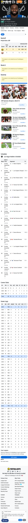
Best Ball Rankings (19, 486)
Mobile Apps (18, 501)
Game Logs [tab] (10, 30)
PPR (2, 34)
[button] (25, 34)
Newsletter (3, 503)
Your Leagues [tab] (17, 30)
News (2, 499)
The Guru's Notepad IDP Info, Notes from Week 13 (19, 118)
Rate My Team (4, 491)
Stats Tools (17, 493)
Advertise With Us (19, 497)
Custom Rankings (5, 487)
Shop (16, 499)
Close (24, 520)
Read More (22, 104)
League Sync (4, 480)
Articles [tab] (17, 27)
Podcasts (3, 501)
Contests (17, 508)
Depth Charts (18, 488)
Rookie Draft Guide (5, 505)
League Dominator (5, 484)
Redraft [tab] (2, 27)
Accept (20, 520)
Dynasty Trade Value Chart (20, 483)
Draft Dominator (4, 482)
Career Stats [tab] (4, 30)
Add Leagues (14, 457)
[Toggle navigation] (25, 1)
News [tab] (23, 30)
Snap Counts (18, 490)
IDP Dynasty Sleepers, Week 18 (10, 101)
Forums (16, 505)
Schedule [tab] (22, 27)
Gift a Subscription (19, 503)
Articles (2, 497)
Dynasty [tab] (12, 27)
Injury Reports (4, 508)
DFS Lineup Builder (19, 480)
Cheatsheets (4, 489)
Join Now (19, 1)
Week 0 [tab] (7, 27)
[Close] (25, 511)
